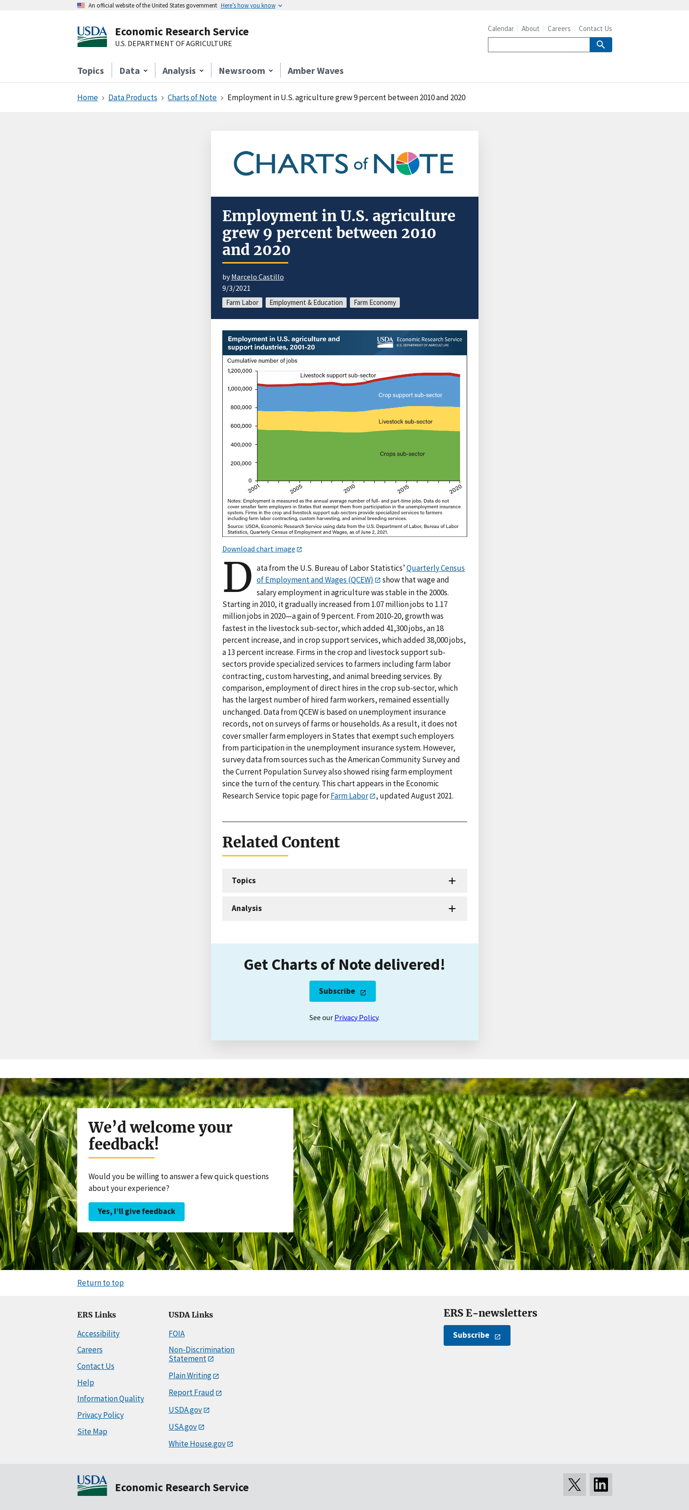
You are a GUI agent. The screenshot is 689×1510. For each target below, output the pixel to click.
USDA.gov (185, 1410)
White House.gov (197, 1443)
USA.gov (183, 1427)
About (531, 28)
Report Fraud (191, 1392)
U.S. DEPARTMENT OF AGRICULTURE (173, 44)
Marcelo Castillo (257, 276)
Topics (90, 70)
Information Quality (110, 1398)
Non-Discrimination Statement (202, 1354)
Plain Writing (190, 1375)
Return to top (100, 1283)
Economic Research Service (182, 31)
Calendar (501, 28)
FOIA (177, 1333)
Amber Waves (316, 70)
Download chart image (258, 548)
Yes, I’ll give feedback (136, 1211)
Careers (559, 28)
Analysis (247, 908)
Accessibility (98, 1333)
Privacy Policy (356, 1017)
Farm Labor (349, 796)
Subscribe (337, 991)
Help (85, 1382)
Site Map (92, 1431)
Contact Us (595, 28)
